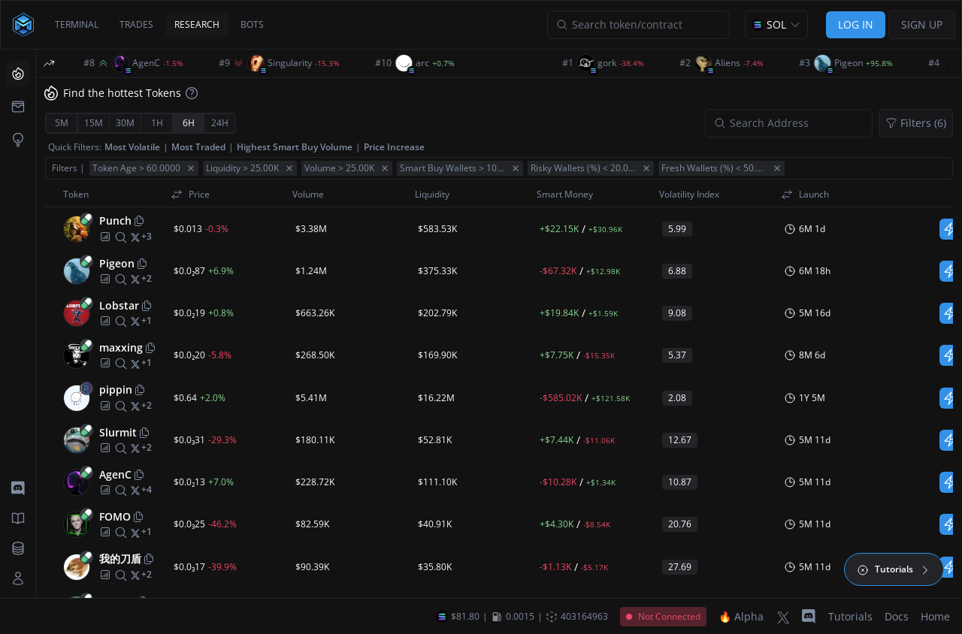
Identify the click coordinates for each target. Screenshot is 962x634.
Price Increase (394, 146)
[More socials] (146, 236)
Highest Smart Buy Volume (294, 146)
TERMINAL (76, 24)
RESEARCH (196, 24)
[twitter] (135, 236)
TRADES (136, 24)
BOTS (252, 24)
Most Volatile (132, 146)
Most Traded (198, 146)
